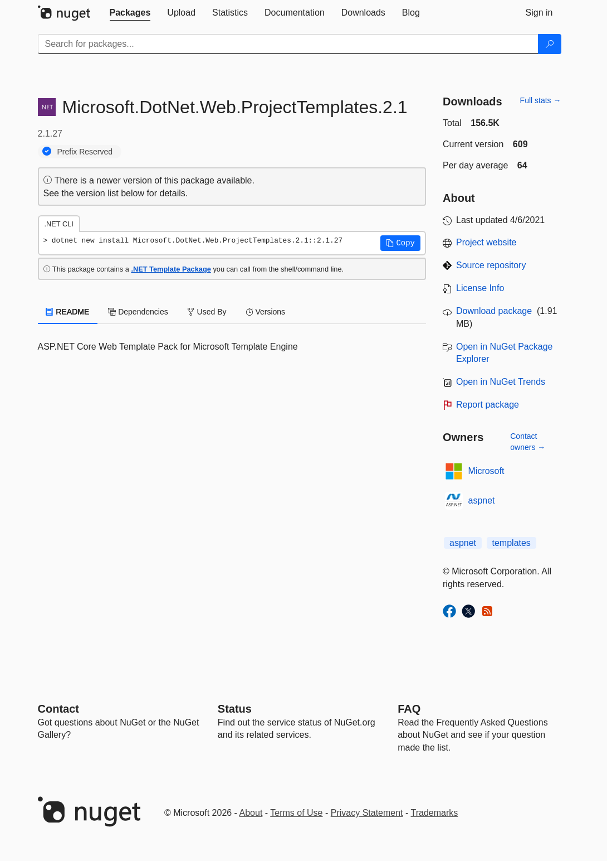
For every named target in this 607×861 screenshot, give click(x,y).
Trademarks (434, 813)
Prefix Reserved (85, 151)
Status (235, 709)
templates (511, 543)
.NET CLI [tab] (59, 224)
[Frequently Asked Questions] (409, 709)
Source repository (491, 265)
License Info (480, 288)
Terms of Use (296, 813)
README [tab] (68, 311)
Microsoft (486, 471)
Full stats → (540, 100)
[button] (400, 243)
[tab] (130, 13)
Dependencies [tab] (138, 311)
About (251, 813)
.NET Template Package (171, 269)
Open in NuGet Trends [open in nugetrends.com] (500, 381)
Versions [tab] (266, 311)
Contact (58, 709)
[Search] (549, 44)
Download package (494, 311)
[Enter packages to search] (288, 44)
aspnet (481, 500)
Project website (486, 242)
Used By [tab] (207, 311)
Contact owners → (527, 442)
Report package (487, 404)
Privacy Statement (367, 813)
